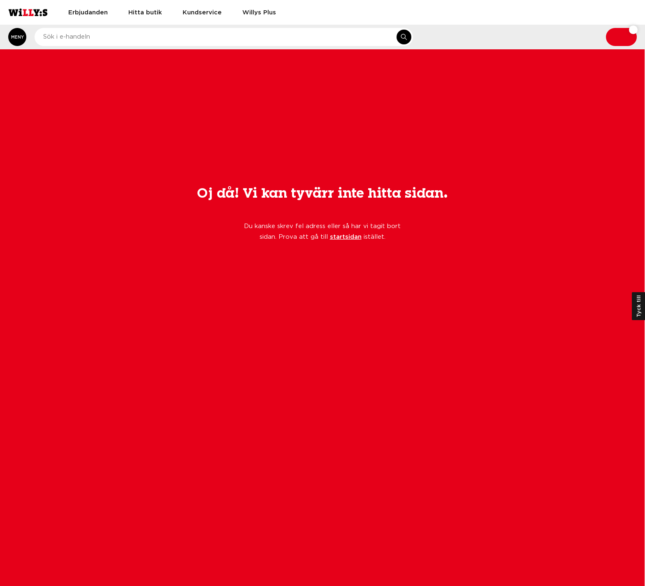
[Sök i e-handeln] (404, 37)
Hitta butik (145, 12)
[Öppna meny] (17, 37)
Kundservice (202, 12)
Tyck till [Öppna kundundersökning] (638, 306)
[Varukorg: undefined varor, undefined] (621, 37)
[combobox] (224, 37)
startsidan (346, 236)
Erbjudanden (88, 12)
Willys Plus (259, 12)
